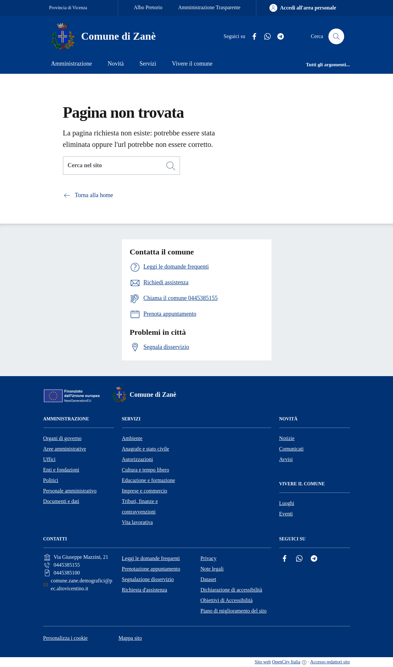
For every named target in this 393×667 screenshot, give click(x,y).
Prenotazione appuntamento (151, 569)
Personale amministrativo (70, 491)
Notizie (287, 438)
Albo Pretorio (148, 7)
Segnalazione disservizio (148, 579)
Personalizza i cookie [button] (65, 638)
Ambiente (132, 438)
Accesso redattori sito (330, 661)
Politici (50, 480)
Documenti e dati (61, 501)
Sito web (263, 661)
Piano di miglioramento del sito (234, 611)
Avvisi (286, 459)
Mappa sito (130, 638)
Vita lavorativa (137, 522)
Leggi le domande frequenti (151, 558)
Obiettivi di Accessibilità (227, 600)
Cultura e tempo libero (145, 470)
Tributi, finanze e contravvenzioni (140, 506)
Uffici (49, 459)
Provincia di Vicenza (68, 7)
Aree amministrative (64, 449)
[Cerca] (171, 166)
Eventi (286, 513)
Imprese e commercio (144, 491)
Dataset (208, 579)
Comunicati (291, 449)
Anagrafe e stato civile (145, 449)
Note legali (212, 569)
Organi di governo (62, 438)
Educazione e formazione (148, 480)
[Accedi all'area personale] (303, 8)
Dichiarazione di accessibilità (231, 590)
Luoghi (286, 503)
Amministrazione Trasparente (209, 7)
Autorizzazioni (137, 459)
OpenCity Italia (286, 661)
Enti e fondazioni (61, 470)
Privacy (209, 558)
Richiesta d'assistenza (144, 590)
